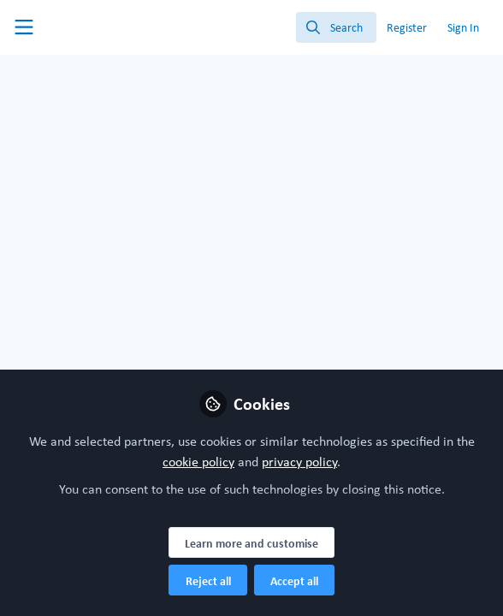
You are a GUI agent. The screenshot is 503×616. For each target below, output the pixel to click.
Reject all (208, 580)
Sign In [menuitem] (463, 27)
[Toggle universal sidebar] (24, 27)
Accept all (294, 580)
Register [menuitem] (407, 27)
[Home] (89, 27)
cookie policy (198, 462)
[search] (336, 27)
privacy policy (299, 462)
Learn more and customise (251, 543)
